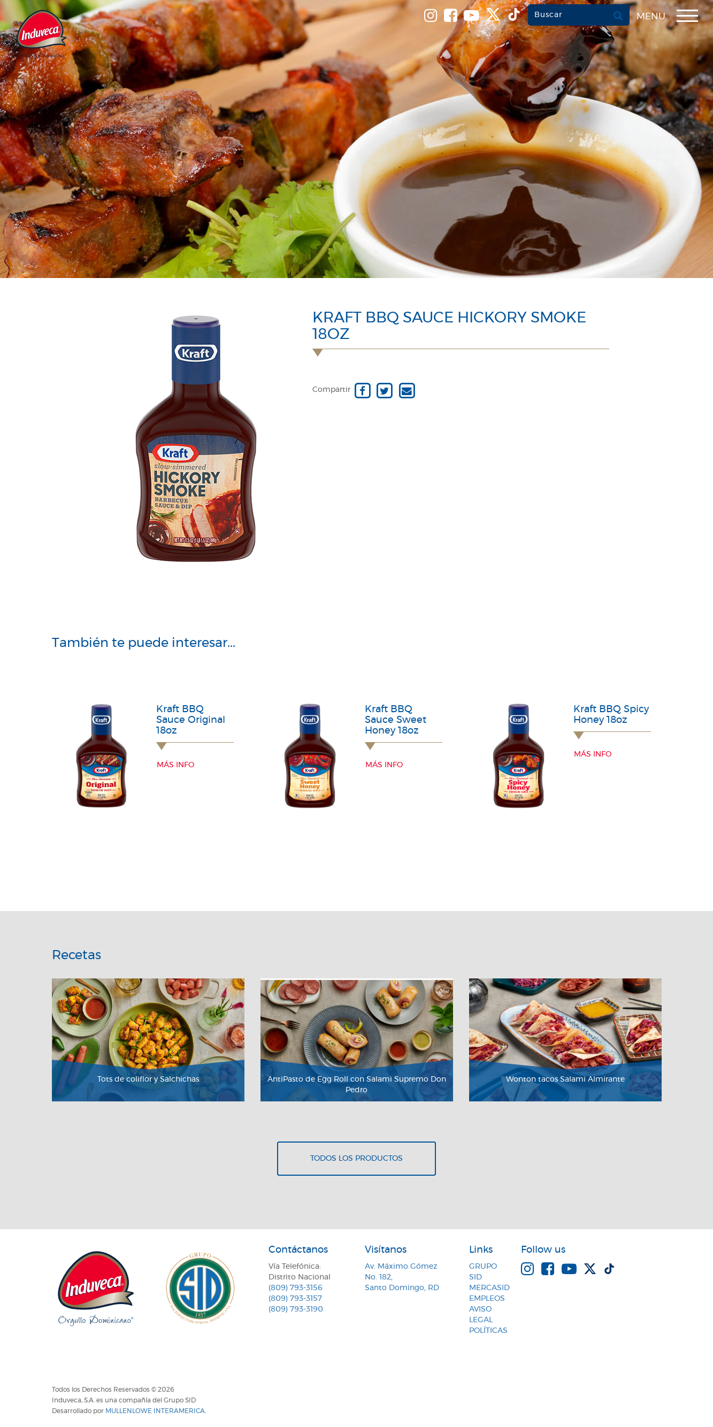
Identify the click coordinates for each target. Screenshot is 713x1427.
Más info (175, 765)
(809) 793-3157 (295, 1298)
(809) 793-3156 (296, 1288)
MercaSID (489, 1288)
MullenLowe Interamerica (155, 1411)
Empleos (487, 1298)
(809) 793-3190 (296, 1309)
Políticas (488, 1331)
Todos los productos (356, 1158)
